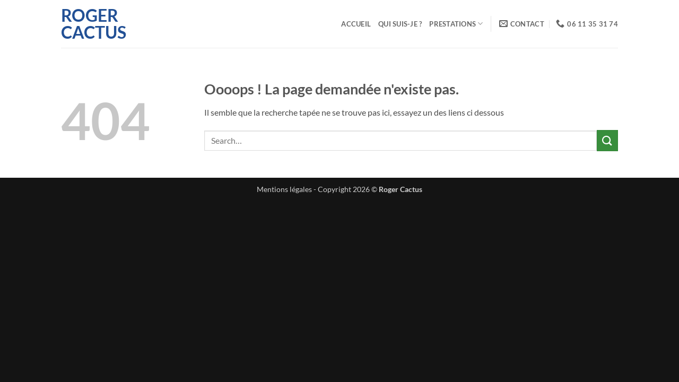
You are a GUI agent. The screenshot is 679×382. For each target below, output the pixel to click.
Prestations (456, 24)
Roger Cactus (93, 24)
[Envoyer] (607, 140)
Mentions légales (284, 189)
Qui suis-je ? (400, 24)
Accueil (356, 24)
